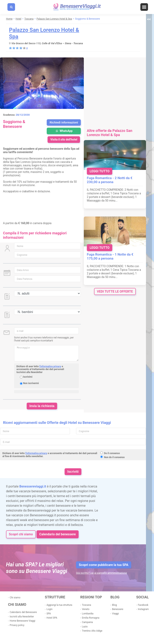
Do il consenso (112, 453)
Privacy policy (17, 625)
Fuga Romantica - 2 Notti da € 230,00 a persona (109, 180)
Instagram (143, 609)
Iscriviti (73, 471)
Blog (114, 605)
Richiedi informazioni (64, 122)
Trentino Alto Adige (92, 630)
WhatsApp (64, 130)
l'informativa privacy (50, 366)
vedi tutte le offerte (115, 291)
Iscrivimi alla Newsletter (29, 372)
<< (149, 19)
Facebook (143, 605)
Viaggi (115, 613)
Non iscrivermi (31, 383)
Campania (87, 622)
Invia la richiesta (42, 406)
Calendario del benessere (57, 534)
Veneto (85, 609)
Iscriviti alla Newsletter (22, 616)
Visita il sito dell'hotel (63, 139)
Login (50, 609)
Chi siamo (15, 597)
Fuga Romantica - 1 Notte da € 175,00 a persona (110, 256)
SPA (49, 613)
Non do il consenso (114, 457)
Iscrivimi (27, 376)
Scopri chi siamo (21, 534)
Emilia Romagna (90, 617)
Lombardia (87, 613)
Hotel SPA (52, 617)
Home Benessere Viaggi (22, 620)
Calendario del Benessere (23, 612)
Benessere (117, 609)
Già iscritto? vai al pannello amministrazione (101, 572)
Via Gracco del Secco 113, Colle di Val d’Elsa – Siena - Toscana (47, 43)
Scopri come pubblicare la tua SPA (103, 565)
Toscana (86, 605)
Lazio (85, 626)
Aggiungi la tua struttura (59, 605)
